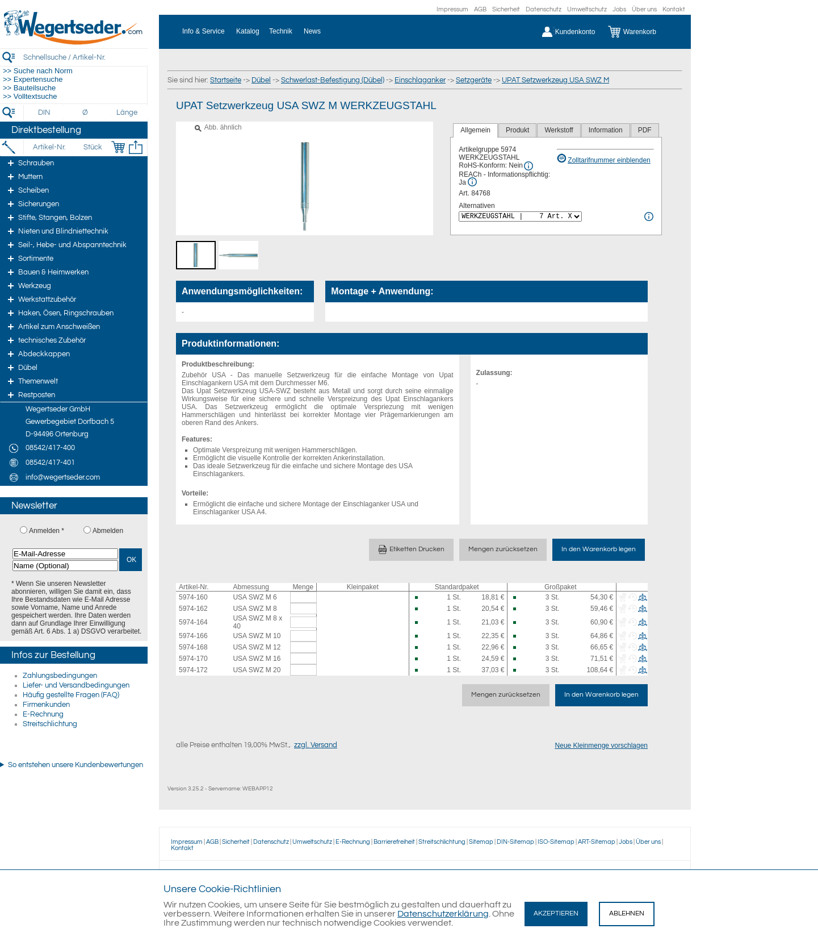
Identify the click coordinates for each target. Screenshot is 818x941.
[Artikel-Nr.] (49, 147)
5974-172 (193, 670)
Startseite (225, 80)
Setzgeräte (474, 80)
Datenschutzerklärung (443, 913)
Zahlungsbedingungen (60, 676)
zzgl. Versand (315, 745)
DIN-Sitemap (515, 842)
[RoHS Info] (528, 165)
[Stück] (92, 147)
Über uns (644, 9)
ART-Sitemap (596, 842)
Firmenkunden (46, 705)
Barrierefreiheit (394, 842)
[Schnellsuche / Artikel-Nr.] (85, 57)
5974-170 (193, 659)
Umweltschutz (587, 9)
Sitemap (481, 842)
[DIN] (44, 112)
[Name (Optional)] (65, 565)
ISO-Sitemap (556, 842)
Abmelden (108, 531)
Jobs (619, 9)
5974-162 (193, 609)
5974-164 (193, 622)
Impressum (452, 9)
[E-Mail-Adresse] (65, 553)
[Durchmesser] (85, 112)
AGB (480, 9)
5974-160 (193, 597)
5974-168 (193, 647)
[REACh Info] (472, 181)
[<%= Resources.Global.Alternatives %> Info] (648, 216)
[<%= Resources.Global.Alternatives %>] (520, 216)
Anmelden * (46, 531)
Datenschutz (543, 9)
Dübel (261, 80)
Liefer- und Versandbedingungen (76, 685)
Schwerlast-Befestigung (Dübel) (332, 80)
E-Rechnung (43, 714)
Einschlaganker (420, 80)
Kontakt (673, 9)
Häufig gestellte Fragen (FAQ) (71, 695)
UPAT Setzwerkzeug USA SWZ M (555, 80)
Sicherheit (506, 9)
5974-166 (193, 636)
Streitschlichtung (50, 724)
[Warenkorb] (640, 32)
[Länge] (127, 112)
